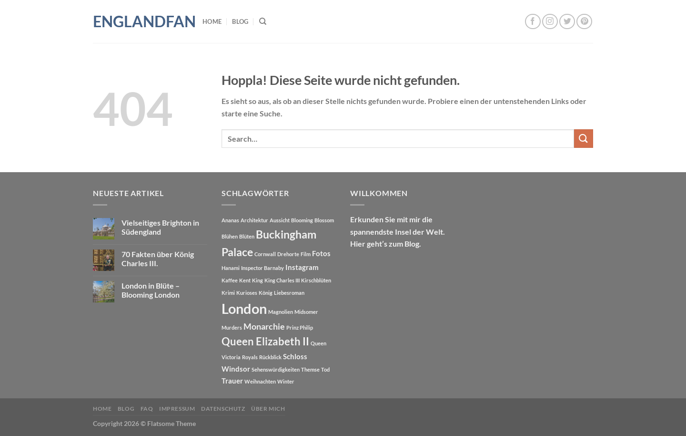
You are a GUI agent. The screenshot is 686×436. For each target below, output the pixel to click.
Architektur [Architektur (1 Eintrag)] (254, 220)
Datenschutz (223, 408)
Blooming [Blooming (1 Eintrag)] (302, 220)
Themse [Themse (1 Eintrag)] (310, 369)
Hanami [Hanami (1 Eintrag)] (231, 268)
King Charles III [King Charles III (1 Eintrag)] (282, 280)
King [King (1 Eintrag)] (257, 280)
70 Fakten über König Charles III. (157, 258)
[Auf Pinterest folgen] (584, 22)
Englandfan (140, 21)
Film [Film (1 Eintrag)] (306, 254)
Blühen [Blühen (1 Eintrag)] (230, 236)
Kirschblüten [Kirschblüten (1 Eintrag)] (316, 280)
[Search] (262, 21)
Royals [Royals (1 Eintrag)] (250, 357)
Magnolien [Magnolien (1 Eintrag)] (280, 312)
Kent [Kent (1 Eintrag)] (245, 280)
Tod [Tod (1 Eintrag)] (325, 369)
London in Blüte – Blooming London (150, 290)
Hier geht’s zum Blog (384, 243)
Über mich (268, 408)
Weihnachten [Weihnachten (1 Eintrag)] (260, 381)
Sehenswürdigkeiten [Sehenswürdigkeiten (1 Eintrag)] (276, 369)
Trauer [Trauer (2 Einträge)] (232, 380)
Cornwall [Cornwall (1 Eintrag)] (265, 254)
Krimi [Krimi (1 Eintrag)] (228, 293)
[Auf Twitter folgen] (567, 22)
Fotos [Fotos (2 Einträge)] (321, 253)
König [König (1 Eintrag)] (265, 293)
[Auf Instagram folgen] (550, 22)
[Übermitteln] (583, 138)
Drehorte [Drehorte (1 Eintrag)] (288, 254)
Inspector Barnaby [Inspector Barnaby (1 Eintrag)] (262, 268)
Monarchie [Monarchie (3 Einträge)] (264, 327)
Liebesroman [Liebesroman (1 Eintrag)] (289, 293)
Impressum (177, 408)
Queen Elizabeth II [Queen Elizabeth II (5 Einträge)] (265, 341)
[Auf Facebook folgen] (533, 22)
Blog (240, 21)
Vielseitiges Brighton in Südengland (160, 227)
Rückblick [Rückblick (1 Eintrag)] (270, 357)
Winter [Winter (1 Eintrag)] (285, 381)
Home (212, 21)
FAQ (147, 408)
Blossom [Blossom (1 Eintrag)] (324, 220)
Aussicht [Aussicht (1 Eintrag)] (280, 220)
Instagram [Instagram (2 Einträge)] (302, 267)
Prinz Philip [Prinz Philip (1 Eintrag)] (299, 327)
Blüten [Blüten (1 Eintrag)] (246, 236)
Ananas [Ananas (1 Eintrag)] (230, 220)
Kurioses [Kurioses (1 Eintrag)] (246, 293)
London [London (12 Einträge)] (244, 308)
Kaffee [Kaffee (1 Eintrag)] (230, 280)
